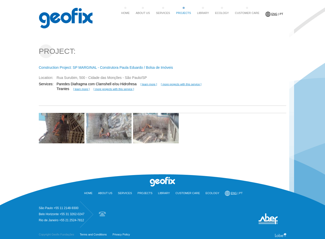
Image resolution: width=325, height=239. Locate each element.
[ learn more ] (148, 84)
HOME (125, 12)
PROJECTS (183, 12)
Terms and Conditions (93, 234)
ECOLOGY (222, 12)
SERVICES (163, 12)
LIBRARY (203, 12)
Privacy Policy (121, 234)
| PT (274, 14)
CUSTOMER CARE (247, 12)
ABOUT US (143, 12)
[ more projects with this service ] (181, 84)
